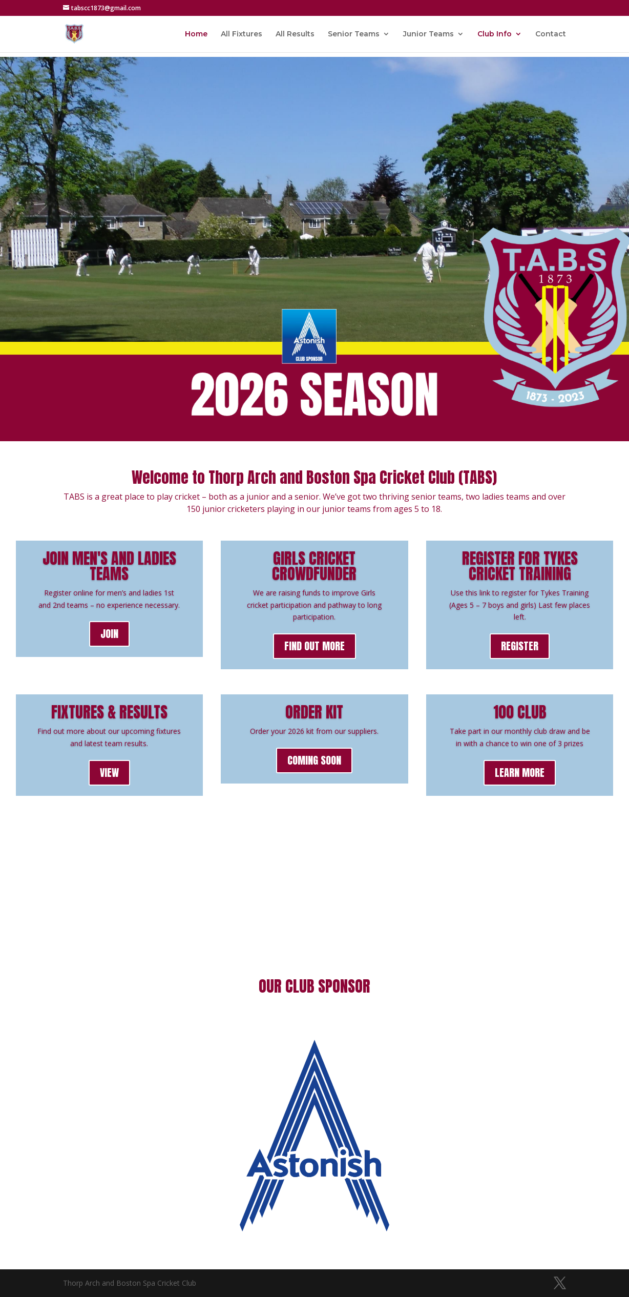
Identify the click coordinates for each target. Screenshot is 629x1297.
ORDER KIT (314, 712)
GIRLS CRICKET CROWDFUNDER (314, 566)
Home (196, 34)
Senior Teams (354, 34)
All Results (295, 34)
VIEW (109, 772)
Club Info (494, 34)
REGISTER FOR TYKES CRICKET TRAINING (520, 566)
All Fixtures (241, 34)
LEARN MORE (519, 772)
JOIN (109, 634)
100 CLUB (520, 712)
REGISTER (519, 646)
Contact (550, 34)
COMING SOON (314, 760)
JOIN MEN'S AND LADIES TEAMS (109, 566)
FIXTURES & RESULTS (109, 712)
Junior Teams (428, 34)
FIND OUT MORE (314, 646)
